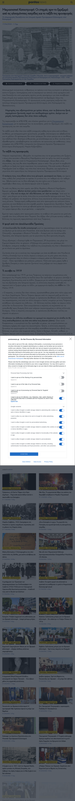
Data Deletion (26, 462)
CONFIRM (24, 454)
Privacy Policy (48, 462)
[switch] (61, 377)
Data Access (37, 462)
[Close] (71, 339)
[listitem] (37, 373)
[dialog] (37, 400)
